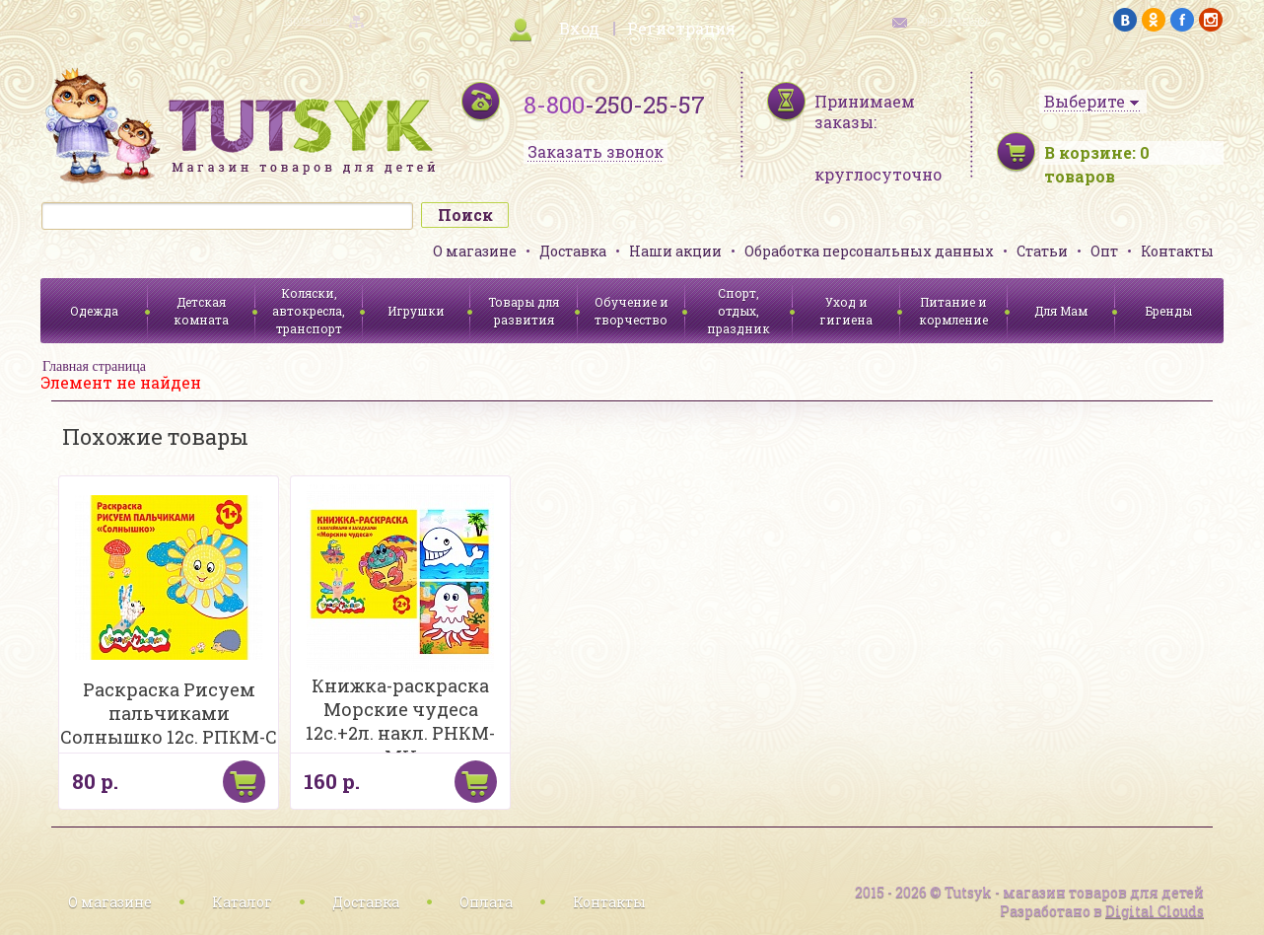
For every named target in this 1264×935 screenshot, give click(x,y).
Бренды (1169, 311)
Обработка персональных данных (869, 251)
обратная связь (953, 20)
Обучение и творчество (631, 310)
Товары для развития (523, 310)
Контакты (1177, 251)
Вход (579, 28)
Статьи (1042, 251)
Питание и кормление (953, 310)
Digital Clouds (1154, 910)
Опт (1104, 251)
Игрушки (416, 311)
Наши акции (675, 251)
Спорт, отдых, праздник (738, 310)
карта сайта (310, 20)
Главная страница (94, 366)
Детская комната (201, 310)
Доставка (572, 251)
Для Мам (1061, 311)
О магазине (475, 251)
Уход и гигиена (846, 310)
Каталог (242, 902)
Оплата (486, 902)
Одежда (94, 311)
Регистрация (681, 28)
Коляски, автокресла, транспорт (308, 310)
